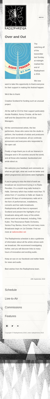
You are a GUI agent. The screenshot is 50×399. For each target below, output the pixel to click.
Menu (41, 17)
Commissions (13, 307)
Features (10, 316)
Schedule (11, 289)
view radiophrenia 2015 (36, 333)
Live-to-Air (11, 298)
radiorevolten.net (19, 232)
